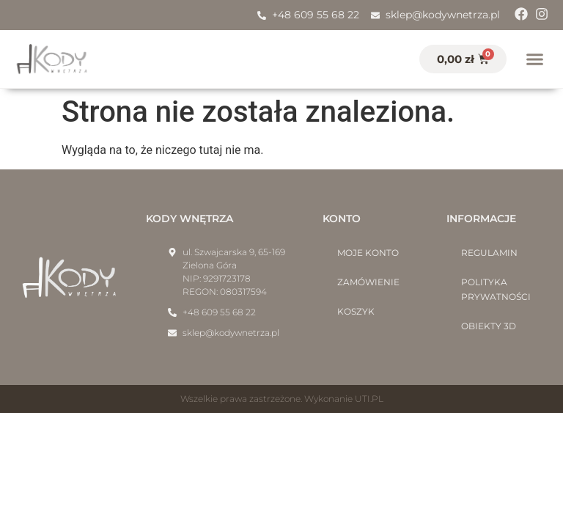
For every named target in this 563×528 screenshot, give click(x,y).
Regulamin (489, 252)
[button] (535, 59)
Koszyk (356, 311)
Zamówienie (368, 281)
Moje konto (368, 252)
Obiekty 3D (488, 325)
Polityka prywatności (496, 289)
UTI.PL (369, 398)
